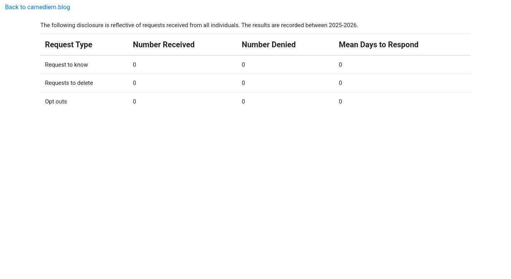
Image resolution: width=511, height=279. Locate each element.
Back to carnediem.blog (37, 7)
